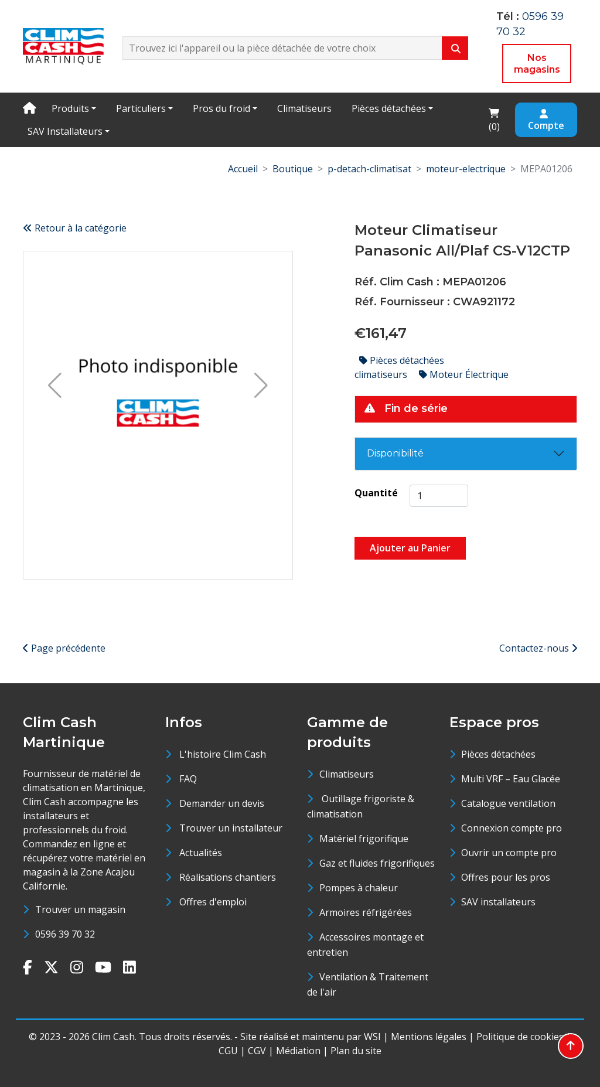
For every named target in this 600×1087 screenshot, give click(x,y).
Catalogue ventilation (508, 803)
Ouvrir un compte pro (509, 852)
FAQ (188, 778)
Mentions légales (428, 1036)
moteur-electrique (466, 168)
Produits (70, 108)
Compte (546, 120)
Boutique (292, 168)
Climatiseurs (304, 108)
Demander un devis (221, 803)
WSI (372, 1036)
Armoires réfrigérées (365, 912)
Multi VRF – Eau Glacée (510, 778)
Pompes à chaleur (358, 887)
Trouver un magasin (80, 909)
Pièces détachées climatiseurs (399, 367)
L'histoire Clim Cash (222, 754)
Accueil (243, 168)
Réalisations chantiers (227, 877)
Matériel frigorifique (363, 838)
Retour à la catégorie (75, 228)
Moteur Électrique (464, 374)
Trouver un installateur (230, 828)
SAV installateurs (498, 901)
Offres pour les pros (505, 877)
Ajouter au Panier (410, 547)
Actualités (200, 852)
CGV (257, 1050)
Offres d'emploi (213, 901)
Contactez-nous (538, 648)
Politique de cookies (520, 1036)
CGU (228, 1050)
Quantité (376, 492)
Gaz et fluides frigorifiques (377, 863)
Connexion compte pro (511, 828)
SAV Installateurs (65, 131)
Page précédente (64, 648)
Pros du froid (221, 108)
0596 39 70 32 (65, 934)
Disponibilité (395, 453)
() (497, 119)
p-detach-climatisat (369, 168)
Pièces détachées (389, 108)
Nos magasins (537, 63)
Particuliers (141, 108)
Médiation (298, 1050)
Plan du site (355, 1050)
